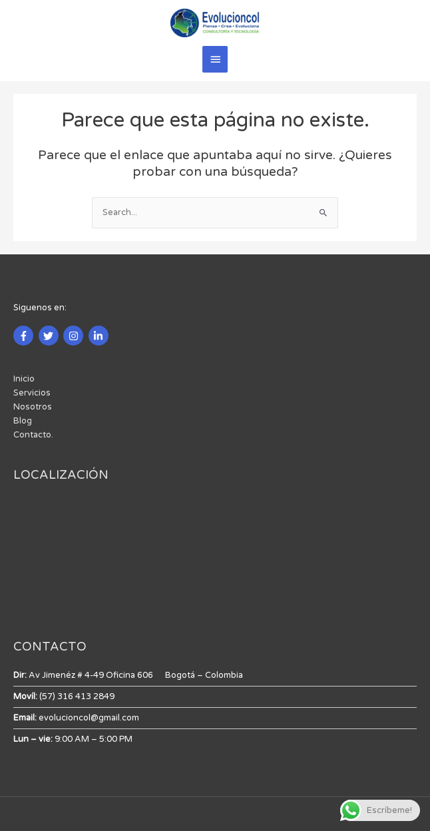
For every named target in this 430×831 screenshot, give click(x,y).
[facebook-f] (25, 336)
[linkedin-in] (100, 336)
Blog (22, 421)
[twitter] (50, 336)
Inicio (24, 379)
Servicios (32, 393)
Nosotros (32, 407)
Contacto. (33, 434)
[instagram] (75, 336)
